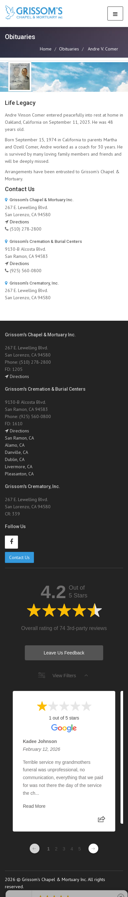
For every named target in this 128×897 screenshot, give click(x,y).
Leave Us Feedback (64, 652)
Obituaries (69, 49)
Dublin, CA (14, 459)
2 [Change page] (56, 848)
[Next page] (93, 848)
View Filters (63, 676)
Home (46, 49)
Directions (19, 222)
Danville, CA (16, 452)
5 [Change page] (79, 848)
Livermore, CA (18, 467)
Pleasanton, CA (19, 474)
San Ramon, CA (19, 438)
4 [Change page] (72, 848)
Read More (34, 806)
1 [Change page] (48, 848)
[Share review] (101, 821)
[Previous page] (35, 848)
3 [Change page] (64, 848)
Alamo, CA (14, 445)
